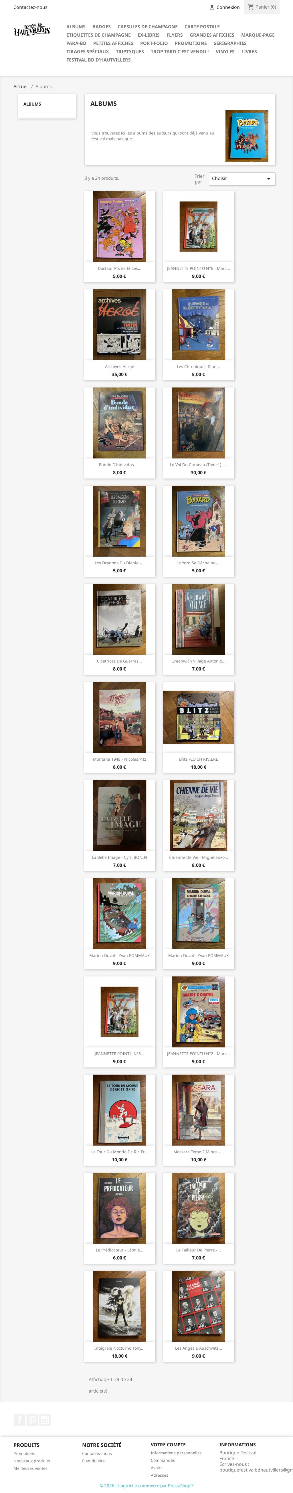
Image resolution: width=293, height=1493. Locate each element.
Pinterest (32, 1420)
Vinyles (225, 51)
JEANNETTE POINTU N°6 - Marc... (198, 268)
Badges (101, 26)
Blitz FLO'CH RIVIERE (198, 759)
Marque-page (258, 35)
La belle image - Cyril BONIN (119, 857)
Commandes (163, 1460)
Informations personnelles (176, 1453)
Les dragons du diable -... (119, 562)
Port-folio (154, 43)
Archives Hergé (119, 366)
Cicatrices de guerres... (119, 661)
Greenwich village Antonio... (198, 661)
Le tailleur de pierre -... (198, 1250)
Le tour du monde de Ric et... (119, 1151)
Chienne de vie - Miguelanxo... (198, 857)
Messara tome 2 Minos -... (198, 1151)
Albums (76, 26)
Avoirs (157, 1467)
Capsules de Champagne (148, 26)
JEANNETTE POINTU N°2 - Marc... (198, 1053)
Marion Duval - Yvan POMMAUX (119, 955)
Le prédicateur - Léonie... (119, 1250)
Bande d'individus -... (119, 464)
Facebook (19, 1420)
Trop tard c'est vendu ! (180, 51)
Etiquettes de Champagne (98, 35)
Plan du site (93, 1461)
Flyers (175, 35)
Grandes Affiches (212, 35)
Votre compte (168, 1444)
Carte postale (202, 26)
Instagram (45, 1420)
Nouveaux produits (31, 1461)
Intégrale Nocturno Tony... (119, 1348)
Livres (249, 51)
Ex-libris (149, 35)
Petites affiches (113, 43)
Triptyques (130, 51)
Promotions (191, 43)
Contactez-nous (30, 7)
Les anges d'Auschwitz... (198, 1348)
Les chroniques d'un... (198, 366)
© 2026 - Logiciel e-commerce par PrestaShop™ (147, 1485)
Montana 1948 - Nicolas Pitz (119, 759)
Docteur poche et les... (119, 268)
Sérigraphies (230, 43)
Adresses (159, 1475)
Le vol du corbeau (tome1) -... (198, 464)
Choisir (242, 178)
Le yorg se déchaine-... (198, 562)
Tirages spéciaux (87, 51)
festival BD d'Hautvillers (98, 60)
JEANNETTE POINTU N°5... (119, 1053)
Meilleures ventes (30, 1468)
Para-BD (76, 43)
